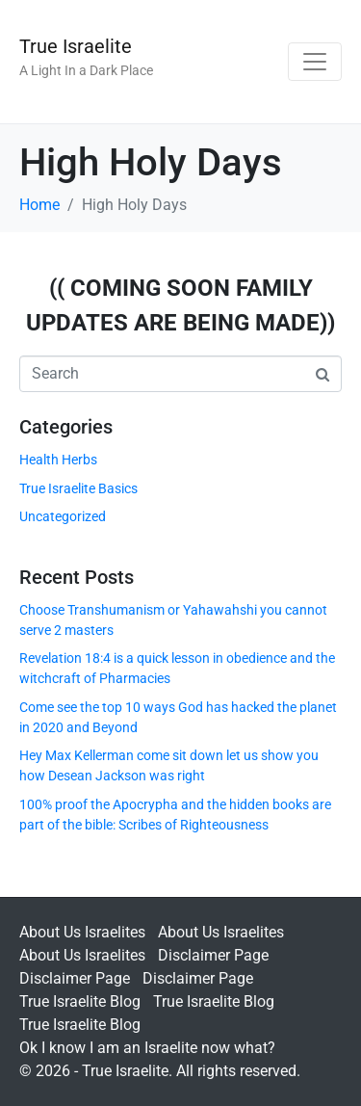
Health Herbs (58, 459)
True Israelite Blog (80, 1001)
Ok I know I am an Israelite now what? (147, 1048)
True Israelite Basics (78, 488)
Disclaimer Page (213, 955)
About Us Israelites (82, 932)
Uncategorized (62, 516)
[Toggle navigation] (315, 61)
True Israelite (75, 46)
